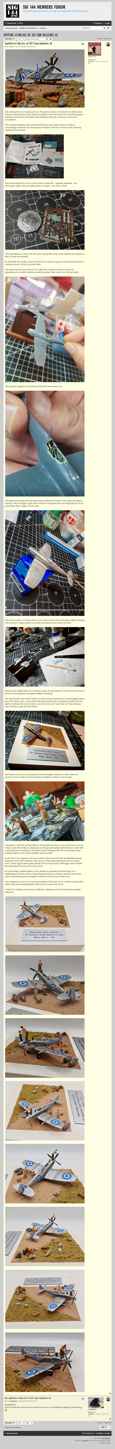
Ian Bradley (106, 1438)
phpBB (85, 1441)
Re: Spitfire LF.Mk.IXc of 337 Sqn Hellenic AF (28, 1398)
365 (94, 60)
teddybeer (92, 1409)
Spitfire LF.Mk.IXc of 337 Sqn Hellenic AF (31, 35)
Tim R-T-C (92, 57)
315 (94, 1412)
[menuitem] (20, 23)
